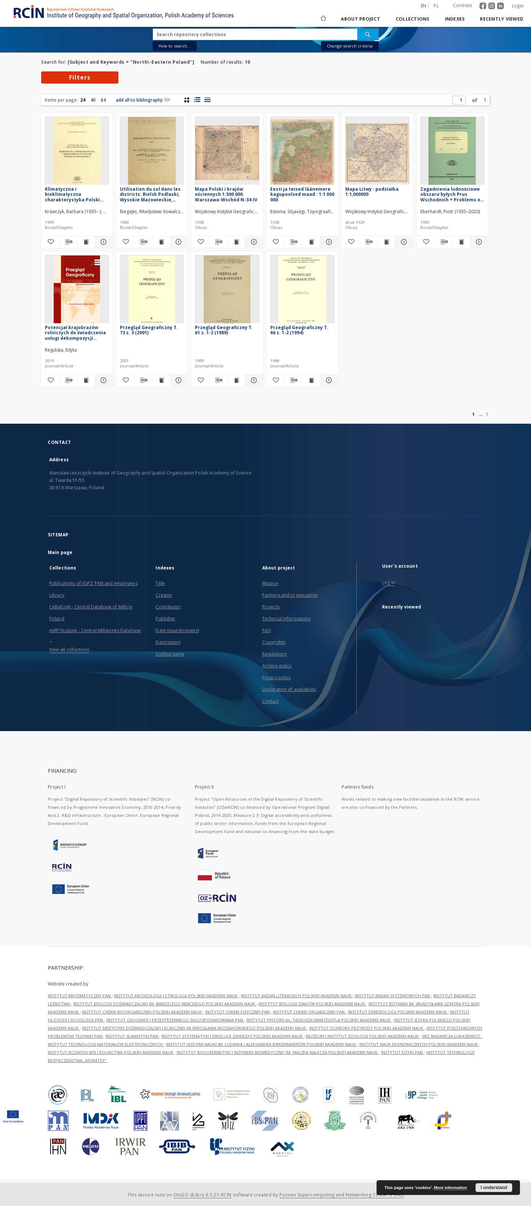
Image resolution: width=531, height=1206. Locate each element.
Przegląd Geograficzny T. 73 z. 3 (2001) (149, 330)
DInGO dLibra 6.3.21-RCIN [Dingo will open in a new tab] (203, 1195)
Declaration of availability (289, 689)
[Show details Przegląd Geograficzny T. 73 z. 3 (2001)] (178, 380)
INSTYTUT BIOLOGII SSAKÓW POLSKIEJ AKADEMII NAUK (312, 1003)
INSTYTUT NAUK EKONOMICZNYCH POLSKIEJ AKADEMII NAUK (419, 1044)
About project (360, 19)
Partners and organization (290, 595)
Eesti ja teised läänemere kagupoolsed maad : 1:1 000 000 (302, 194)
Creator (164, 595)
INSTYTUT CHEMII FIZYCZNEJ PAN (238, 1012)
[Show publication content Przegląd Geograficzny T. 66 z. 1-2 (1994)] (311, 380)
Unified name (170, 654)
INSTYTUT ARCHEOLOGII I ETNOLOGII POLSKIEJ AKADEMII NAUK (176, 995)
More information (450, 1187)
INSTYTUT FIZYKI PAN (402, 1052)
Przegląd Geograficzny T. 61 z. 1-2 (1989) (224, 330)
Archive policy (277, 666)
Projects (270, 607)
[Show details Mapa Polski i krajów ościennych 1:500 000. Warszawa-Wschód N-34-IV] (253, 242)
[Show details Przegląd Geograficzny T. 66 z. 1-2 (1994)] (328, 380)
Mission (270, 583)
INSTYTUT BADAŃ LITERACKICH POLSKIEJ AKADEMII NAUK (297, 995)
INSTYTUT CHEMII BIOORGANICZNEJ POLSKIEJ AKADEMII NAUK (142, 1012)
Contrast (462, 5)
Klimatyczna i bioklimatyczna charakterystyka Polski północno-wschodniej (72, 194)
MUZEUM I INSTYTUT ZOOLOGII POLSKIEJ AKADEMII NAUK (363, 1036)
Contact (270, 701)
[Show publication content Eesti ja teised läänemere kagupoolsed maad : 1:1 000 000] (311, 242)
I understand (494, 1187)
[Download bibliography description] (68, 242)
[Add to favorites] (50, 242)
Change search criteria (350, 46)
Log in (388, 582)
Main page (60, 552)
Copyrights (273, 642)
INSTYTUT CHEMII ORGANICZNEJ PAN (309, 1012)
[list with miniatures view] (196, 100)
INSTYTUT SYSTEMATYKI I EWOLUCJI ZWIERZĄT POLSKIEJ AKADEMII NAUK (232, 1036)
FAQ (266, 630)
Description (168, 642)
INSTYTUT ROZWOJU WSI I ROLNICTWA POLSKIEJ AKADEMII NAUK (111, 1052)
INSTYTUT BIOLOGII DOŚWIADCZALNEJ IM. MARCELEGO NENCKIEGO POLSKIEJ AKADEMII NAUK (164, 1003)
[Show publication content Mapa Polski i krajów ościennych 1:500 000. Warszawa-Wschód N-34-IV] (236, 242)
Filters (79, 77)
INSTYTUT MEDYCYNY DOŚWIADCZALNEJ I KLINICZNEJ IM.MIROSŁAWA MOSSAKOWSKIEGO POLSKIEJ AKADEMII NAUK (194, 1028)
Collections (413, 19)
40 (93, 100)
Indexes (455, 19)
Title (160, 583)
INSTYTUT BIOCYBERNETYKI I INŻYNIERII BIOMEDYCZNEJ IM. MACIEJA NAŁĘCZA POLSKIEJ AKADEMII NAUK (278, 1052)
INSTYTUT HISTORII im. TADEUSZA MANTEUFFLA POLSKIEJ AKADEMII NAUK (319, 1020)
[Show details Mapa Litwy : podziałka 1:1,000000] (403, 242)
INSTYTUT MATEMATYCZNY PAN (80, 995)
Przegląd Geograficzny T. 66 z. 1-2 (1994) (299, 330)
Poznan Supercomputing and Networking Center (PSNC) (341, 1195)
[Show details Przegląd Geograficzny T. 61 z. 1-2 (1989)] (253, 380)
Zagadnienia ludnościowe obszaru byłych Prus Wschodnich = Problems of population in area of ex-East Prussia (451, 194)
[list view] (207, 100)
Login (518, 5)
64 (103, 100)
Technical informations (286, 619)
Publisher (165, 619)
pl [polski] (436, 5)
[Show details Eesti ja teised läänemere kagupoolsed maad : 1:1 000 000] (328, 242)
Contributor (168, 607)
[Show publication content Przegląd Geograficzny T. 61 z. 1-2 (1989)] (236, 380)
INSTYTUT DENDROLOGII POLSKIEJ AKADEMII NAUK (398, 1012)
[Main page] (323, 19)
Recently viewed (501, 19)
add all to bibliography (143, 100)
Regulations (274, 654)
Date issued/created (177, 630)
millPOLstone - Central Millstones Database (95, 630)
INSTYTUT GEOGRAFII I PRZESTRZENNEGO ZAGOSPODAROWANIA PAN (175, 1020)
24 (82, 100)
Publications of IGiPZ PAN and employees (93, 583)
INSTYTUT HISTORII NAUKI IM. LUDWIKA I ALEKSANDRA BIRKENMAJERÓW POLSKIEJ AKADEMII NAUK (261, 1044)
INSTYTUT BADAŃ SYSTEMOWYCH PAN (393, 995)
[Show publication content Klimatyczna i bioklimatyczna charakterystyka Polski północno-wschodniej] (86, 242)
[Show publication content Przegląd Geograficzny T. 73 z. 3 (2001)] (161, 380)
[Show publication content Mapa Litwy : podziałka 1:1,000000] (386, 242)
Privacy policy (276, 677)
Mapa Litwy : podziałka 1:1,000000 (372, 191)
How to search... (174, 46)
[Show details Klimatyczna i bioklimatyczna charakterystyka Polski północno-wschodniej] (102, 242)
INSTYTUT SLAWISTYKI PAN (132, 1036)
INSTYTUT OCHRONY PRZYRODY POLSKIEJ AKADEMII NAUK (366, 1028)
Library (56, 595)
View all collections (69, 649)
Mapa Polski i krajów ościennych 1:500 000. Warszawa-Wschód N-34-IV (226, 194)
